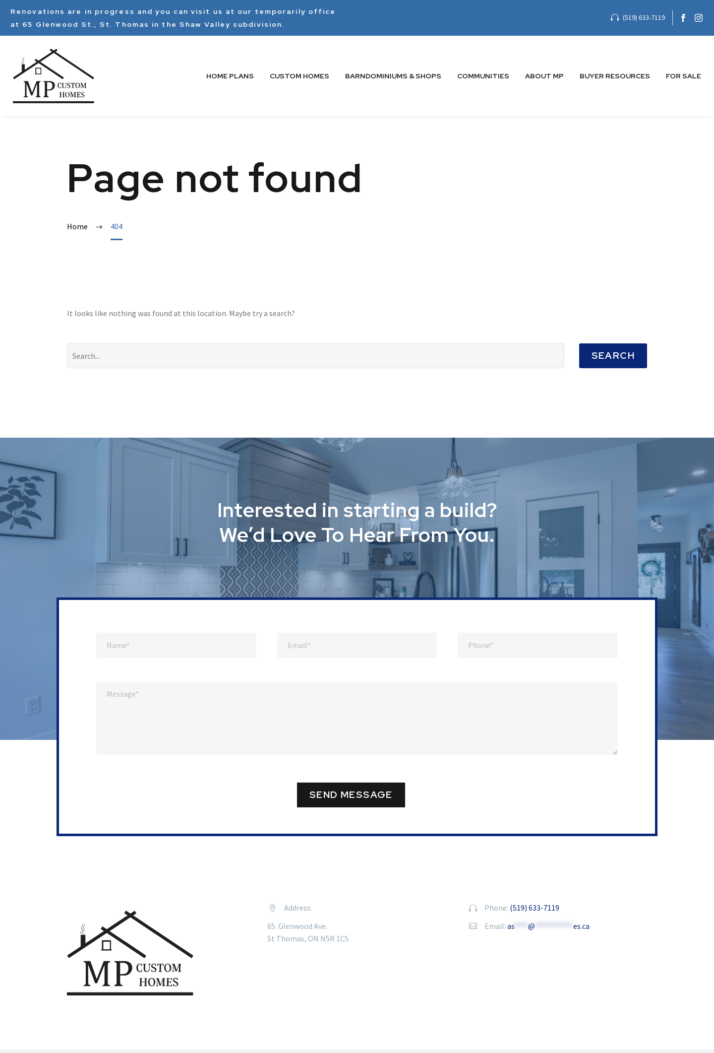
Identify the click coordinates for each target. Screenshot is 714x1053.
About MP (544, 75)
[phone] (538, 645)
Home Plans (230, 75)
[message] (357, 718)
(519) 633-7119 (534, 908)
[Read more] (638, 17)
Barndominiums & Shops (393, 75)
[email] (357, 645)
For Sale (683, 75)
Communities (483, 75)
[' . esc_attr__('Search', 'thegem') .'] (315, 355)
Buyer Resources (615, 75)
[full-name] (176, 645)
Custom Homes (299, 75)
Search (613, 355)
